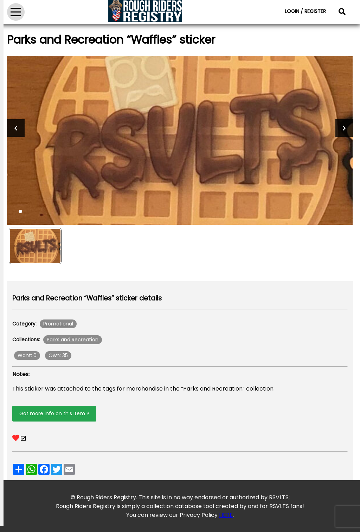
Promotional (58, 323)
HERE (226, 515)
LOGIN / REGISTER (305, 11)
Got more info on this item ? (54, 413)
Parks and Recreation (72, 339)
